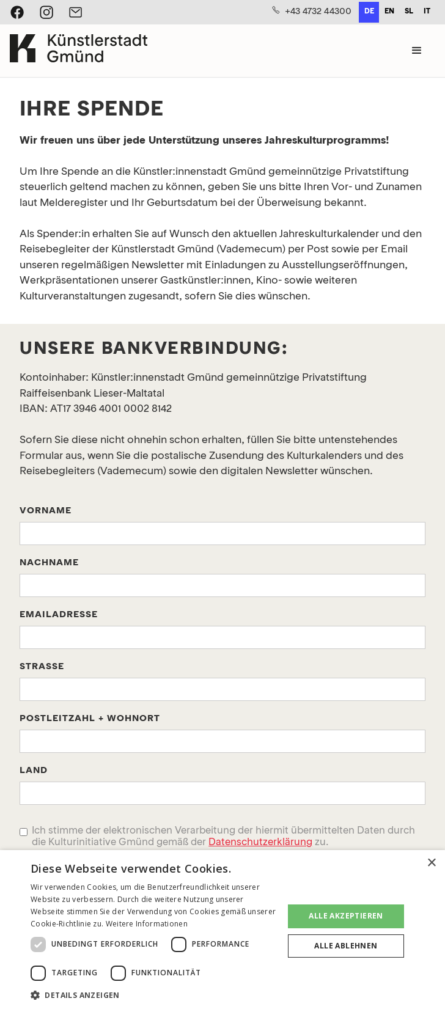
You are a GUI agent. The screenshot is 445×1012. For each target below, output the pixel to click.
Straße (42, 667)
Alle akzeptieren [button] (346, 916)
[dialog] (222, 931)
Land (34, 771)
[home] (78, 50)
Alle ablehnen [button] (345, 946)
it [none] (427, 11)
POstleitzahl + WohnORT (90, 719)
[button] (417, 50)
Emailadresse (59, 615)
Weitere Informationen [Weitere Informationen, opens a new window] (147, 924)
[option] (389, 12)
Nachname (49, 563)
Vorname (46, 511)
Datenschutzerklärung (260, 843)
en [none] (389, 11)
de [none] (369, 11)
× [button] (431, 863)
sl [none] (409, 11)
